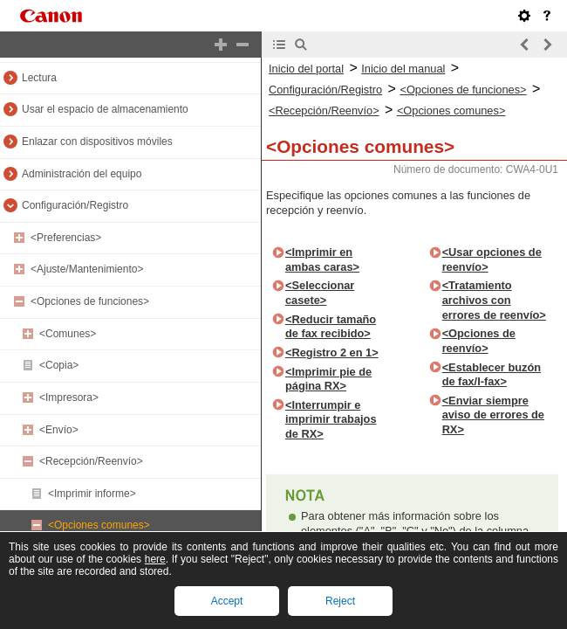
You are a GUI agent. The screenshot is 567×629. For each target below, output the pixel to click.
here (155, 559)
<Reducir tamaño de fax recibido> (330, 327)
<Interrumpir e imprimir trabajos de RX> (331, 419)
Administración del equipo (81, 174)
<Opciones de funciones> (90, 301)
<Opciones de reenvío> (479, 341)
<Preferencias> (66, 238)
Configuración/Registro (75, 205)
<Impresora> (69, 397)
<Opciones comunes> (99, 525)
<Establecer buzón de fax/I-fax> (491, 375)
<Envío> (59, 430)
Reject (340, 601)
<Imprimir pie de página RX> (328, 379)
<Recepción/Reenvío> (91, 461)
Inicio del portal (306, 68)
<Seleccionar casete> (319, 293)
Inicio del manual (403, 68)
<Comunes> (67, 334)
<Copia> (59, 365)
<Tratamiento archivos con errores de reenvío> (494, 300)
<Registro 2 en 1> (332, 352)
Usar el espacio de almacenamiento (105, 109)
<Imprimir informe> (92, 493)
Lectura (39, 78)
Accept (227, 601)
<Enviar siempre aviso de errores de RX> (493, 415)
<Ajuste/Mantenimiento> (87, 269)
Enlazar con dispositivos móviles (97, 141)
